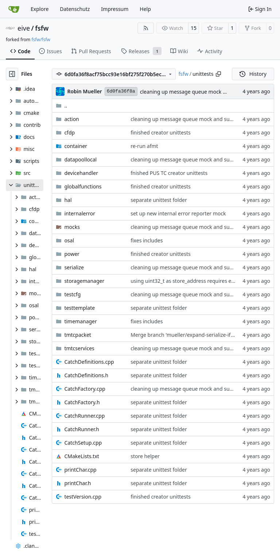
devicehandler (81, 172)
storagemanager (84, 280)
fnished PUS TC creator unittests (169, 172)
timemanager (80, 321)
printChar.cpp (80, 469)
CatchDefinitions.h (86, 375)
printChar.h (77, 483)
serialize (74, 267)
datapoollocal (80, 159)
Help (145, 8)
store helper (145, 456)
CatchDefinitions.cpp (89, 361)
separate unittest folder (159, 199)
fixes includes (147, 240)
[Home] (14, 9)
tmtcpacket (77, 334)
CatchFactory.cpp (84, 388)
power (71, 253)
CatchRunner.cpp (84, 415)
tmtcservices (79, 348)
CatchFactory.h (82, 402)
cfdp (69, 132)
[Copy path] (218, 74)
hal (67, 199)
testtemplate (79, 307)
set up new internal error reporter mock (178, 213)
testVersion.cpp (82, 496)
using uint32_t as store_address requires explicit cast (193, 280)
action (71, 119)
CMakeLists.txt (81, 456)
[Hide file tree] (12, 74)
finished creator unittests (161, 132)
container (75, 146)
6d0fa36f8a (121, 91)
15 (194, 27)
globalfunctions (82, 186)
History (253, 73)
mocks (71, 226)
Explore (39, 8)
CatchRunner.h (81, 429)
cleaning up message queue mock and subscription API (206, 91)
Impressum (114, 8)
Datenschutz (75, 8)
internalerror (79, 213)
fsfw (41, 28)
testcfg (72, 294)
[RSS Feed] (145, 28)
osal (69, 240)
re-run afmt (144, 146)
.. (61, 105)
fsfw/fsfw (40, 39)
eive (24, 28)
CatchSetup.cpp (83, 442)
